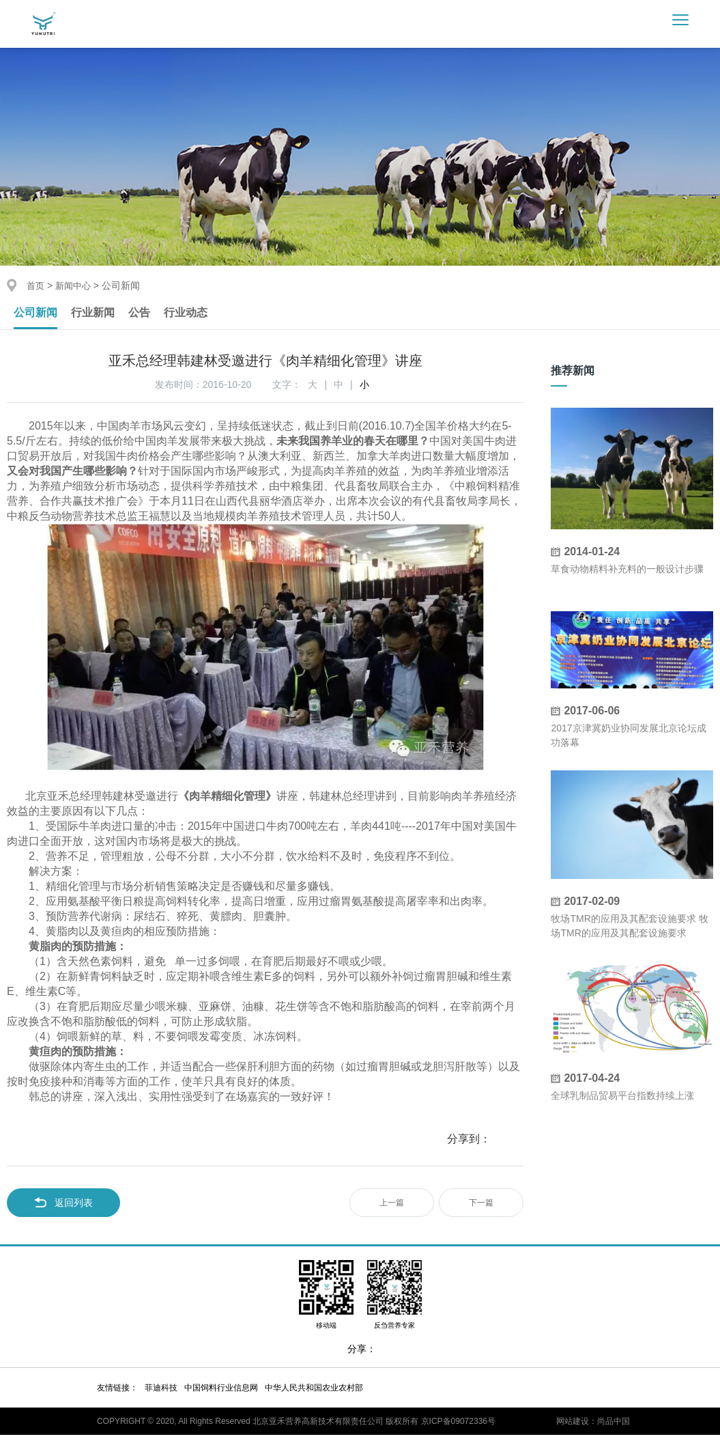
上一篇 (391, 1209)
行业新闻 (101, 315)
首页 (36, 285)
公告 (151, 315)
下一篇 (481, 1209)
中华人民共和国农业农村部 (314, 1394)
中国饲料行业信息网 (221, 1394)
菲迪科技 (161, 1394)
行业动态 (202, 315)
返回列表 (63, 1209)
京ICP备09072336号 (458, 1427)
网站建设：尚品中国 (593, 1427)
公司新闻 (38, 315)
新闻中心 (76, 285)
